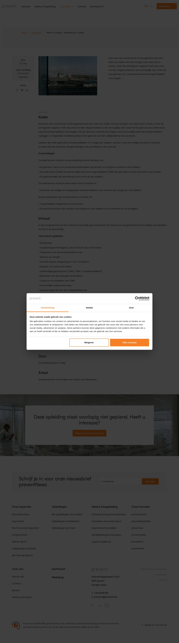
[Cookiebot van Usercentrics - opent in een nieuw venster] (137, 298)
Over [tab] (131, 307)
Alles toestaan (130, 342)
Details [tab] (89, 307)
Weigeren (89, 342)
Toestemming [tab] (47, 307)
